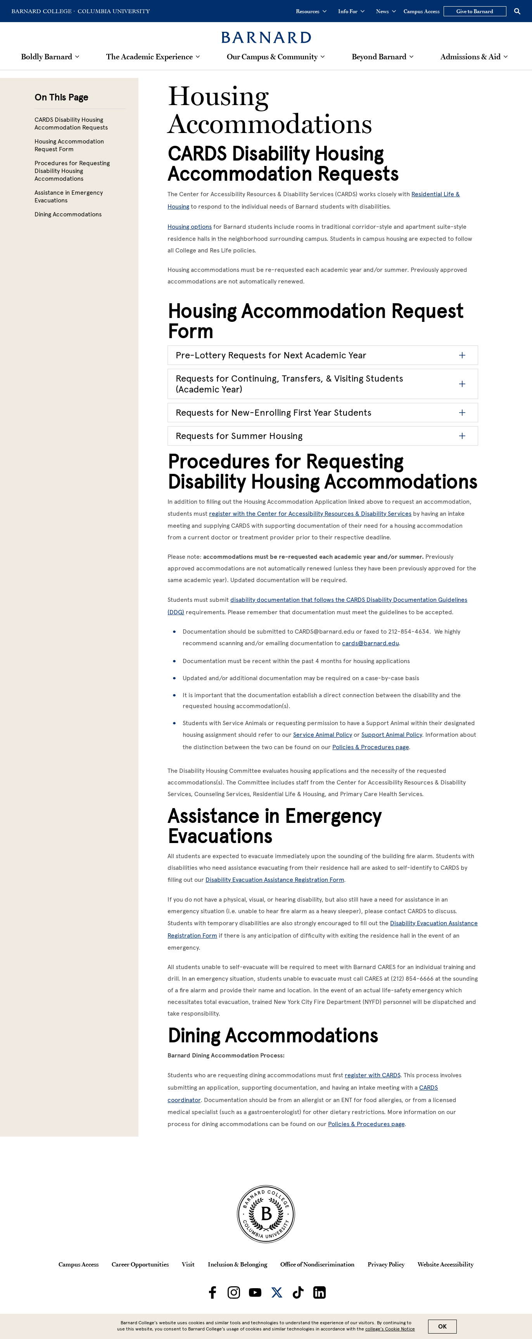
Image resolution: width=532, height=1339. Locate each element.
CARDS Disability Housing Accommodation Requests (71, 123)
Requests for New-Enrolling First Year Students (273, 412)
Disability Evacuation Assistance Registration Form (275, 879)
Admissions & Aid (470, 56)
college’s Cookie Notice (390, 1329)
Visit (188, 1264)
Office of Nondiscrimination (317, 1264)
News (386, 11)
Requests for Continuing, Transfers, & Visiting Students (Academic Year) (289, 384)
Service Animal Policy (322, 734)
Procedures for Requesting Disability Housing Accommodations (72, 170)
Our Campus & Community (272, 56)
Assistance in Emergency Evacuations (69, 196)
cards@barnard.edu (370, 643)
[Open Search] (517, 11)
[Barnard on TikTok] (298, 1292)
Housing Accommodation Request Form (69, 145)
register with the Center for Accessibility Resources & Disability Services (310, 513)
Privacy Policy (386, 1264)
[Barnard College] (266, 32)
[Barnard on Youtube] (255, 1292)
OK (442, 1326)
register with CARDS (372, 1075)
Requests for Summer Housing (239, 435)
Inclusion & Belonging (237, 1264)
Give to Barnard (474, 11)
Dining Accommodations (68, 214)
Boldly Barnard (46, 56)
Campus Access (422, 11)
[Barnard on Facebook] (212, 1292)
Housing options (190, 226)
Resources (311, 11)
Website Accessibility (445, 1264)
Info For (351, 11)
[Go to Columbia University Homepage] (113, 11)
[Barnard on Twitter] (277, 1292)
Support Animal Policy (391, 734)
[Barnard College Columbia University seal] (266, 1214)
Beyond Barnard (379, 56)
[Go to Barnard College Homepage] (43, 11)
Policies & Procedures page (370, 747)
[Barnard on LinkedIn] (319, 1292)
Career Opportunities (140, 1264)
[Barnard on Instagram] (234, 1292)
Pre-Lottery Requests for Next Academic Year (271, 355)
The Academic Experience (149, 56)
